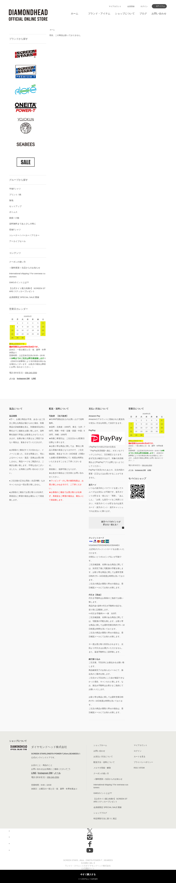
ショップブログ (100, 813)
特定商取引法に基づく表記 (105, 818)
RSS (136, 768)
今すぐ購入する (88, 874)
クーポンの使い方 (17, 262)
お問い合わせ (159, 13)
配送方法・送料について (104, 762)
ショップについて (125, 13)
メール (57, 773)
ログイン (144, 6)
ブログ (143, 13)
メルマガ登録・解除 (102, 768)
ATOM (142, 768)
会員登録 (130, 6)
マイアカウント (115, 6)
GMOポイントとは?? (19, 282)
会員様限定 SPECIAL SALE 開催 (24, 297)
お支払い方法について (103, 756)
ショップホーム (100, 745)
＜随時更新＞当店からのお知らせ (24, 268)
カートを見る (139, 756)
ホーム (74, 13)
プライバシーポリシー (143, 762)
